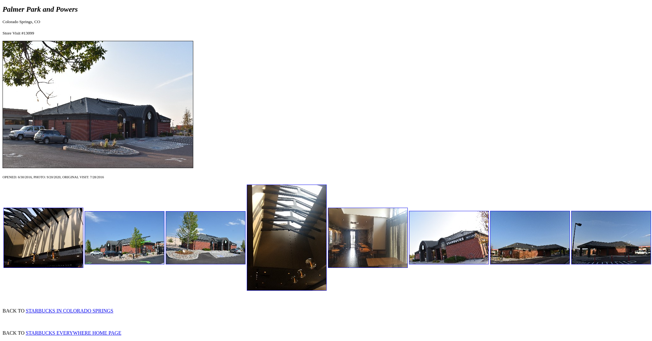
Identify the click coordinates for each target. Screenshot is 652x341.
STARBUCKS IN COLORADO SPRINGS (69, 310)
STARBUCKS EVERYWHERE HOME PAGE (73, 333)
